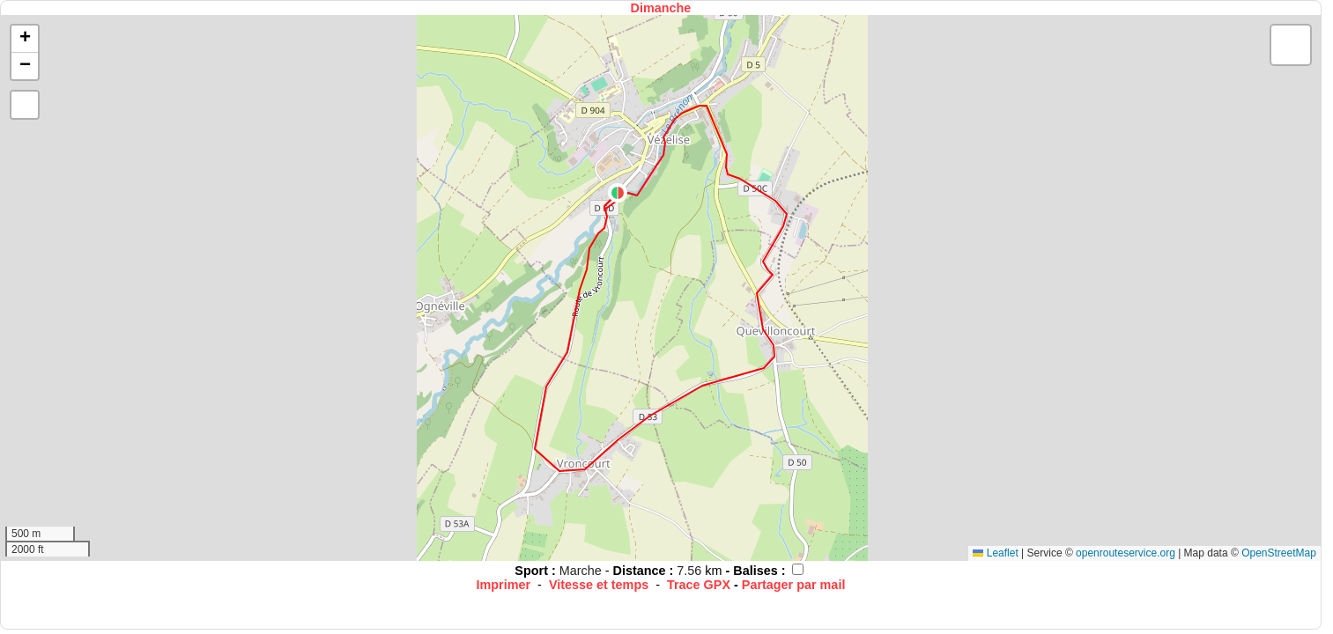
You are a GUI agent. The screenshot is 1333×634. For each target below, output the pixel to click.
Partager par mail (794, 585)
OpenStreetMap (1278, 553)
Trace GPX (698, 585)
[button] (617, 192)
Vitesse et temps (598, 585)
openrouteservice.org (1125, 553)
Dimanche (661, 8)
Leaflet (995, 553)
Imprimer (503, 585)
